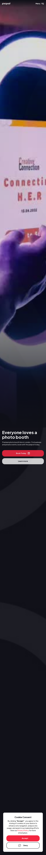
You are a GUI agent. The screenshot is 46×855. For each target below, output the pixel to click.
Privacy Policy (23, 830)
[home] (6, 3)
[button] (40, 3)
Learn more (23, 462)
